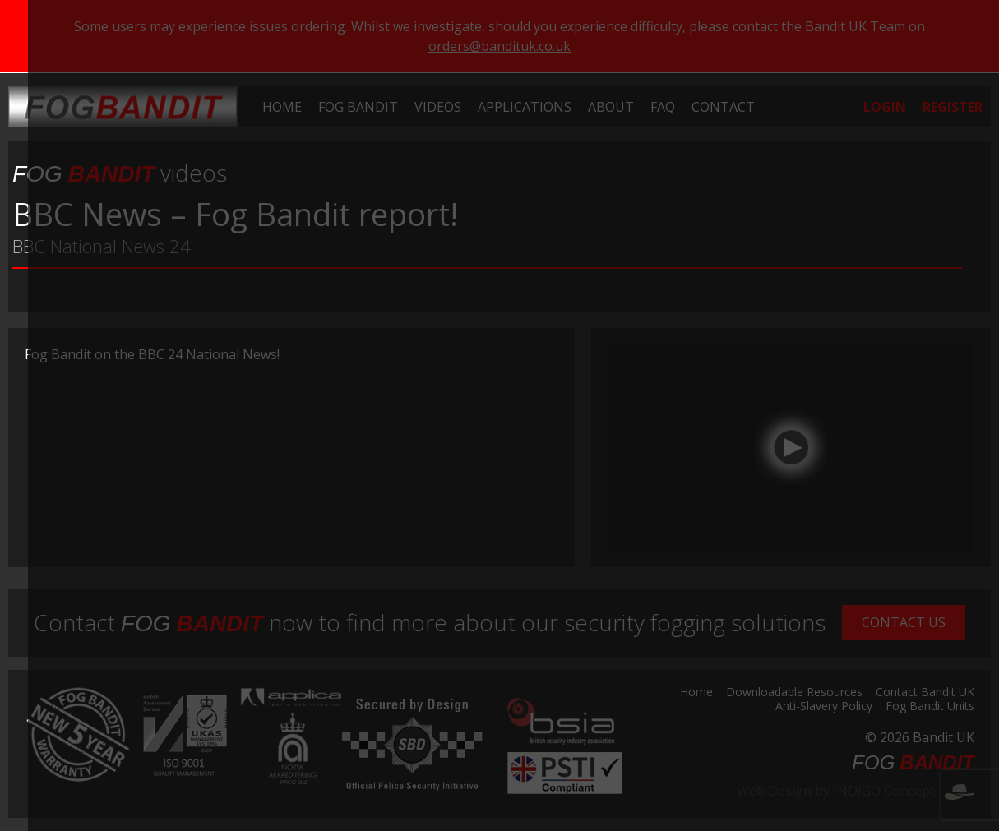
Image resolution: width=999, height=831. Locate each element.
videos (119, 172)
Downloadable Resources (794, 692)
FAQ (662, 107)
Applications (524, 107)
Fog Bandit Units (930, 706)
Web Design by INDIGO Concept (855, 791)
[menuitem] (282, 107)
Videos (437, 107)
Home (282, 107)
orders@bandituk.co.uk (499, 46)
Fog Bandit (358, 107)
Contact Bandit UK (925, 692)
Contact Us (904, 622)
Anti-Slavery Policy (823, 706)
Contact (723, 107)
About (611, 107)
